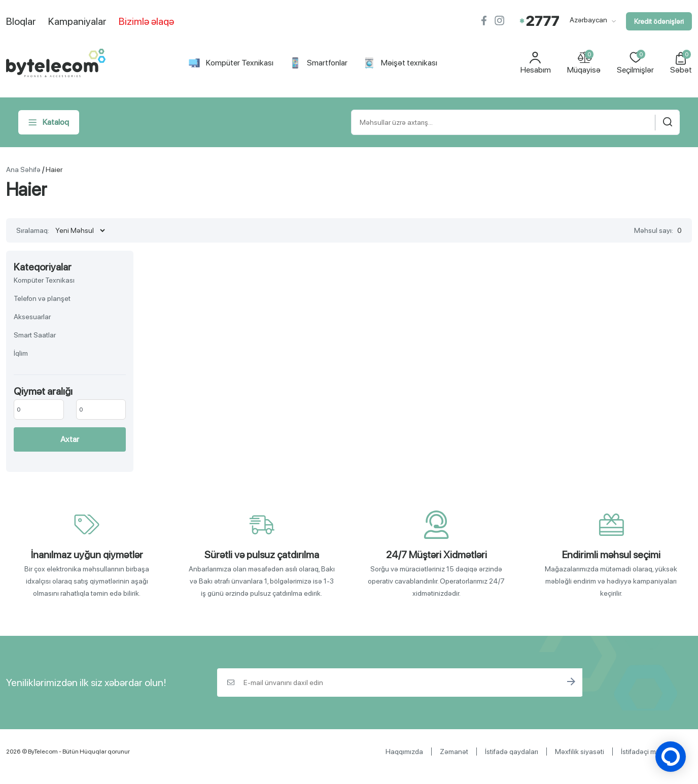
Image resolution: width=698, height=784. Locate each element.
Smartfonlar (318, 63)
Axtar (69, 439)
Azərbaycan (593, 19)
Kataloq (48, 122)
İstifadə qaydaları (511, 751)
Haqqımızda (404, 751)
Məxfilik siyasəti (579, 751)
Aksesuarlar (32, 317)
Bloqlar (21, 21)
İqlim (21, 353)
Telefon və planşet (42, 298)
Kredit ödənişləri (659, 21)
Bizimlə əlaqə (146, 21)
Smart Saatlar (35, 335)
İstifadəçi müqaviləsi (652, 751)
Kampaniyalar (77, 21)
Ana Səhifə (23, 169)
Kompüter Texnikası (231, 63)
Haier (54, 169)
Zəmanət (454, 751)
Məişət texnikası (400, 63)
